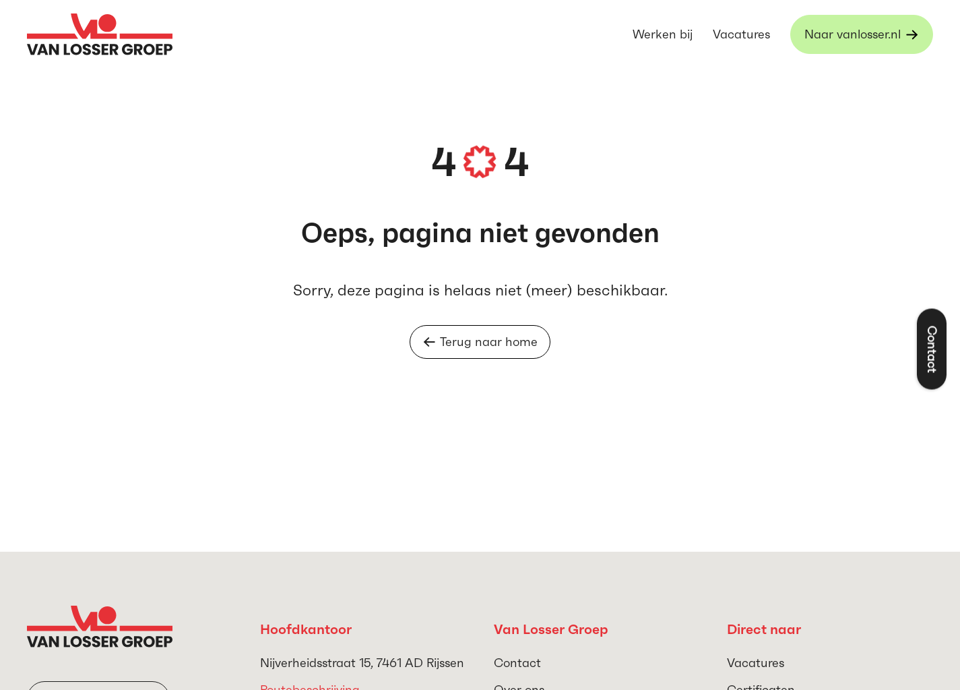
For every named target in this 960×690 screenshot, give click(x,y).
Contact (517, 662)
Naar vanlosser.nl (852, 34)
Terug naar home (480, 341)
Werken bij (663, 34)
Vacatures (741, 34)
